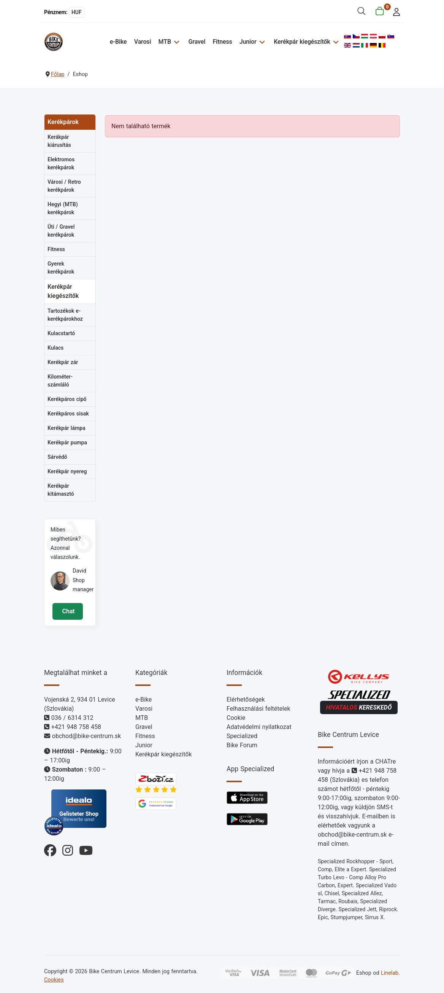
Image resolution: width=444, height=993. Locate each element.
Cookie (236, 717)
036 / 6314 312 (72, 717)
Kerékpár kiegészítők (302, 41)
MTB (165, 41)
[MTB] (176, 41)
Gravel (197, 41)
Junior (248, 41)
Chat (67, 611)
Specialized (242, 736)
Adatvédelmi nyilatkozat (259, 726)
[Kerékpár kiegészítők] (334, 41)
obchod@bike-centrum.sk (86, 736)
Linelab (389, 973)
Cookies (54, 980)
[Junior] (261, 41)
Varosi (143, 41)
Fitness (222, 41)
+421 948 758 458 (76, 726)
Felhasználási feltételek (258, 708)
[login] (394, 11)
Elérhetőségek (246, 699)
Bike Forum (242, 745)
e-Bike (118, 41)
